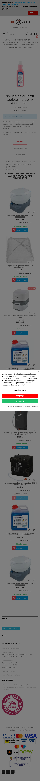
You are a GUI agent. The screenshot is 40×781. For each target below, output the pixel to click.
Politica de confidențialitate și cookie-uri (23, 406)
